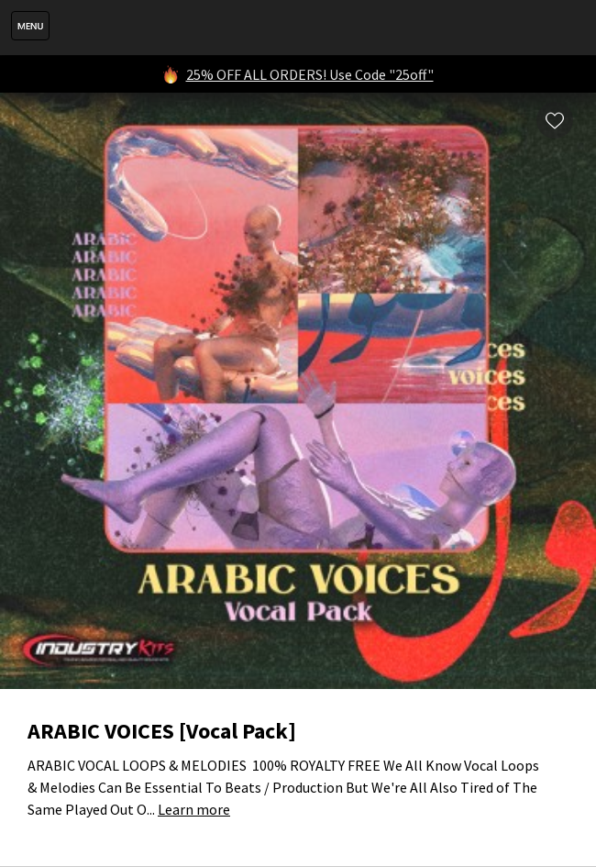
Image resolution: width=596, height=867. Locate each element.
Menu (30, 25)
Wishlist (554, 120)
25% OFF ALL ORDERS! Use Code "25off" (310, 74)
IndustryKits (318, 27)
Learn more (194, 809)
